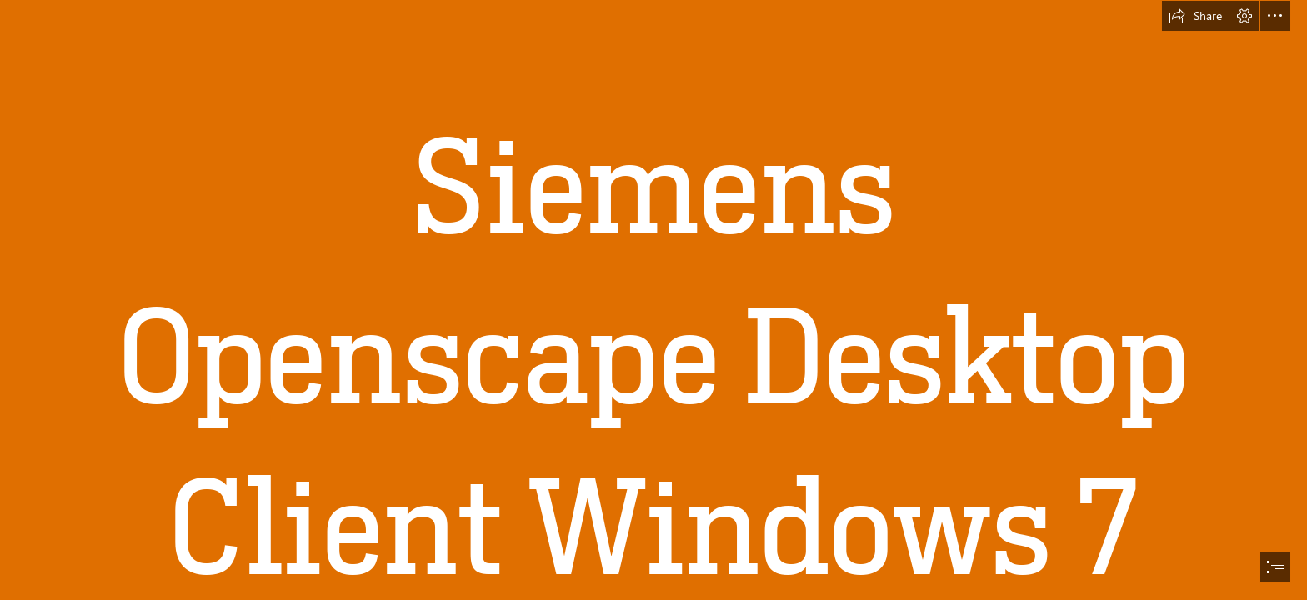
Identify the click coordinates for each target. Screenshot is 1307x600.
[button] (1195, 16)
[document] (653, 300)
